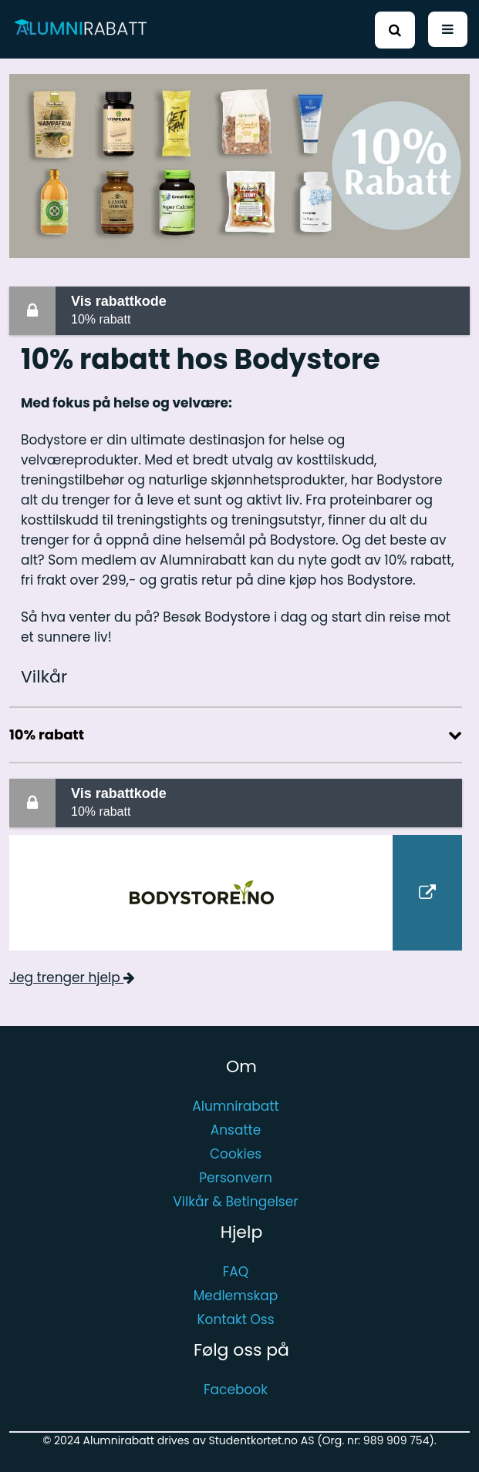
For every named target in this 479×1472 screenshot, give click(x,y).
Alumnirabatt (235, 1106)
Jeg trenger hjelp (72, 977)
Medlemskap (236, 1295)
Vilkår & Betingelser (235, 1201)
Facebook (236, 1389)
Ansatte (236, 1130)
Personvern (235, 1178)
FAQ (235, 1271)
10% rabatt (267, 309)
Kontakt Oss (235, 1319)
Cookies (235, 1154)
